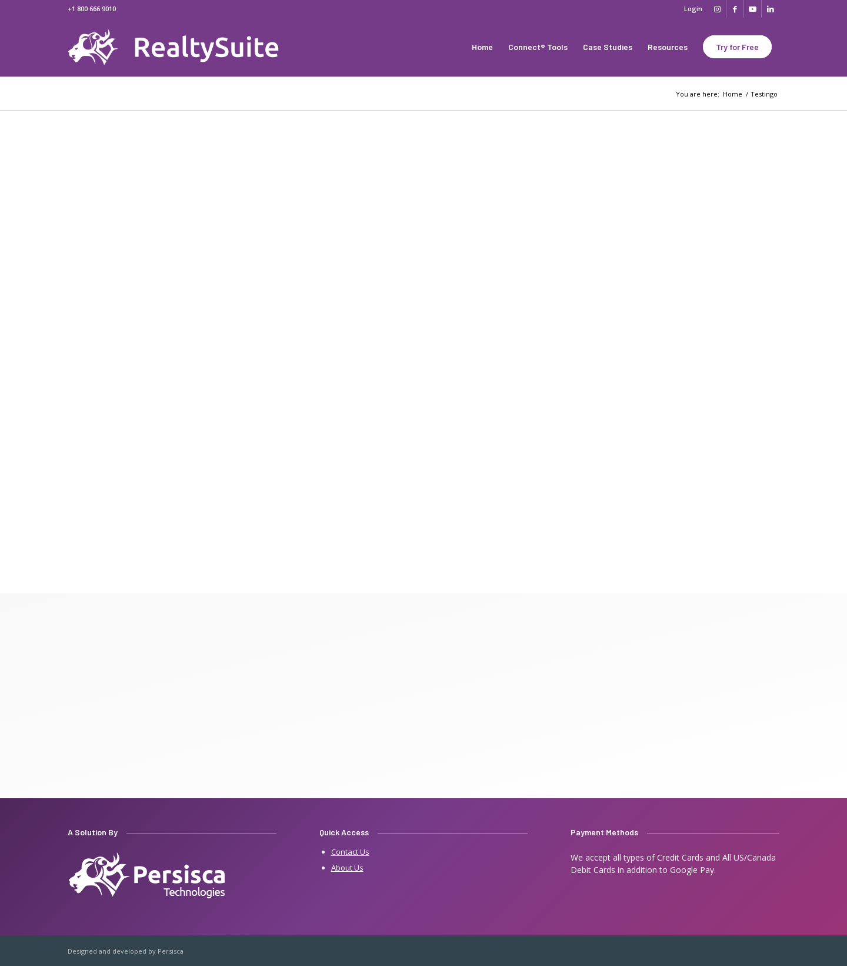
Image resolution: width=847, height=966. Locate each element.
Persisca (171, 951)
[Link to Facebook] (734, 9)
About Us (347, 867)
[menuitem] (690, 9)
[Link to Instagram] (717, 9)
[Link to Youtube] (752, 9)
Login (693, 8)
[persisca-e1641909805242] (148, 876)
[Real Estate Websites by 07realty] (184, 47)
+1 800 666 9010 (92, 8)
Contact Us (350, 852)
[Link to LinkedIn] (770, 9)
